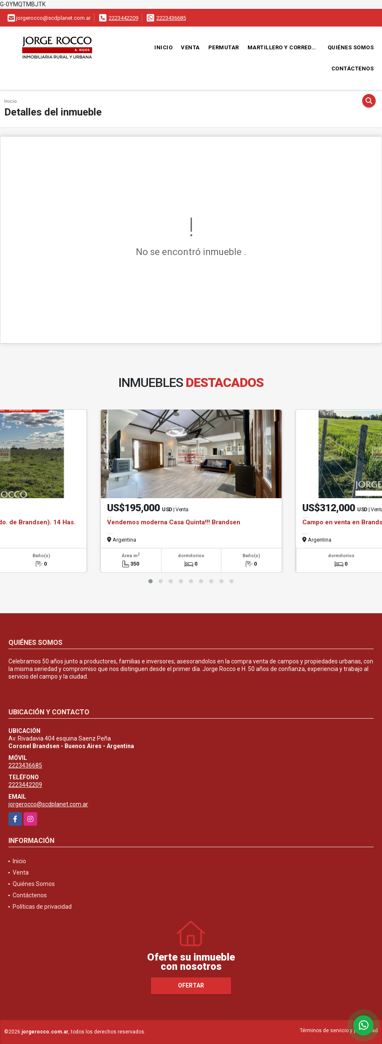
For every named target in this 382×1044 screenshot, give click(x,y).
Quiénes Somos (351, 47)
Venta (190, 47)
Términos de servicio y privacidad (339, 1030)
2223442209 (123, 18)
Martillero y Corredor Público (285, 47)
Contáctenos (352, 68)
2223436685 (171, 18)
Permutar (223, 47)
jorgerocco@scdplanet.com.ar (48, 804)
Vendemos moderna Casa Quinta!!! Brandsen (173, 522)
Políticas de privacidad (42, 906)
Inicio (163, 47)
